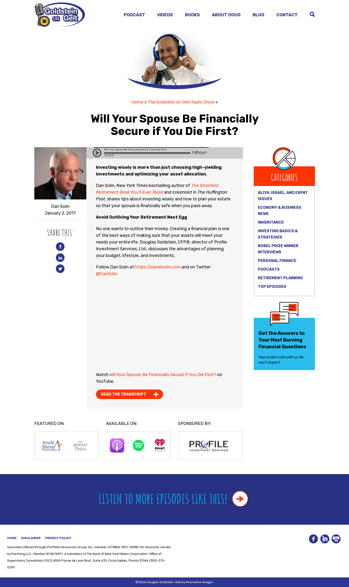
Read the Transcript (123, 394)
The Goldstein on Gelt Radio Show (181, 102)
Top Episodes (272, 286)
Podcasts (269, 269)
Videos (165, 14)
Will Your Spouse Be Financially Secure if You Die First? (162, 374)
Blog (258, 14)
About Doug (226, 14)
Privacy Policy (58, 538)
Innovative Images (199, 582)
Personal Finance (277, 260)
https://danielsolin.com (158, 267)
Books (192, 14)
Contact (287, 14)
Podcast (134, 14)
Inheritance (271, 222)
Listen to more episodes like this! (173, 498)
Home (137, 102)
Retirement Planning (280, 278)
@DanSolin (106, 273)
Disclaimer (31, 538)
